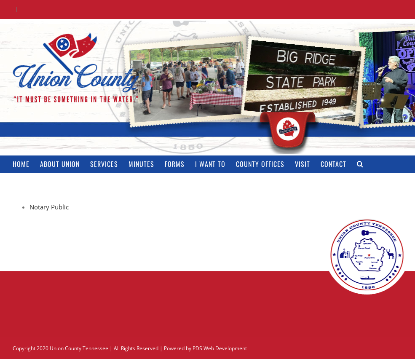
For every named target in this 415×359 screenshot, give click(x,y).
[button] (360, 163)
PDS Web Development (220, 348)
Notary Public (49, 207)
